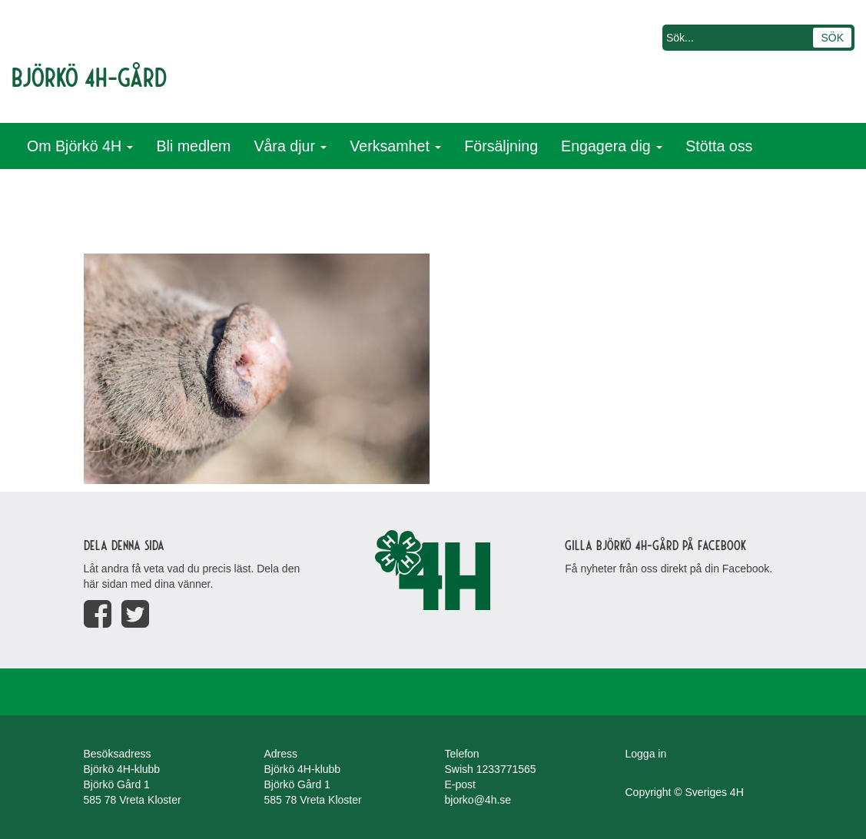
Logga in (646, 754)
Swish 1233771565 (490, 769)
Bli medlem (193, 146)
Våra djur (290, 146)
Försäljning (501, 146)
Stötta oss (718, 146)
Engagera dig (611, 146)
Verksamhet (395, 146)
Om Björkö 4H (80, 146)
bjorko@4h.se (478, 800)
